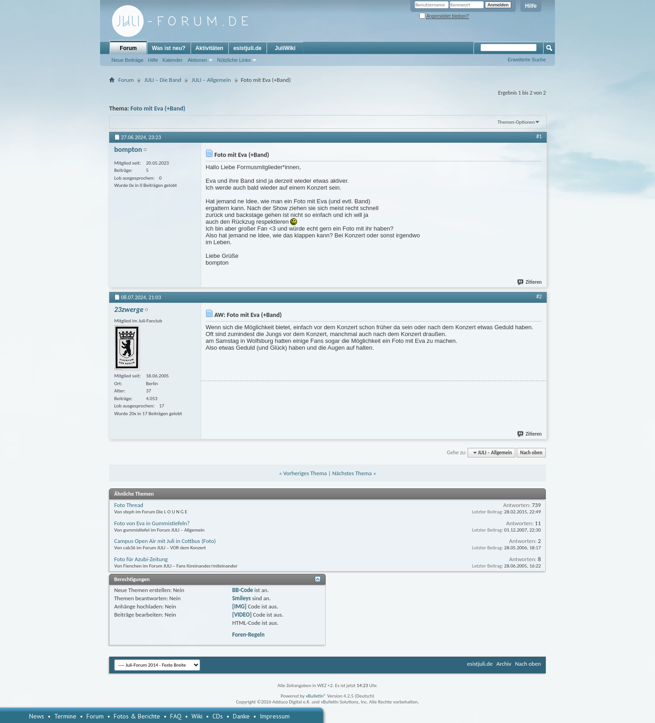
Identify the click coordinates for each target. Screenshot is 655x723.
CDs (217, 716)
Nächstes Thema (352, 473)
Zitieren (530, 282)
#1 (539, 136)
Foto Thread (128, 505)
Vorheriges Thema (305, 473)
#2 (539, 296)
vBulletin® (316, 696)
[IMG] (239, 606)
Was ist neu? (169, 48)
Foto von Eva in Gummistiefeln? (152, 523)
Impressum (275, 716)
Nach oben (531, 453)
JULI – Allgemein (211, 79)
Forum (128, 48)
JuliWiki (285, 48)
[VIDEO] (242, 614)
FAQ (175, 716)
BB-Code (242, 590)
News (36, 716)
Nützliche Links (234, 60)
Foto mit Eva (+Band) (158, 108)
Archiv (503, 663)
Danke (241, 716)
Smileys (241, 598)
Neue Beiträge (127, 60)
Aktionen (197, 60)
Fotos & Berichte (137, 716)
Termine (65, 716)
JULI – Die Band (162, 79)
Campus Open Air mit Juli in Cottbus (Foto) (165, 540)
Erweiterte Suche (527, 59)
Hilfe (531, 6)
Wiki (196, 716)
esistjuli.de (247, 48)
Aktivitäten (209, 48)
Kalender (172, 60)
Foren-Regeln (248, 634)
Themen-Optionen (516, 122)
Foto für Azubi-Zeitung (141, 559)
